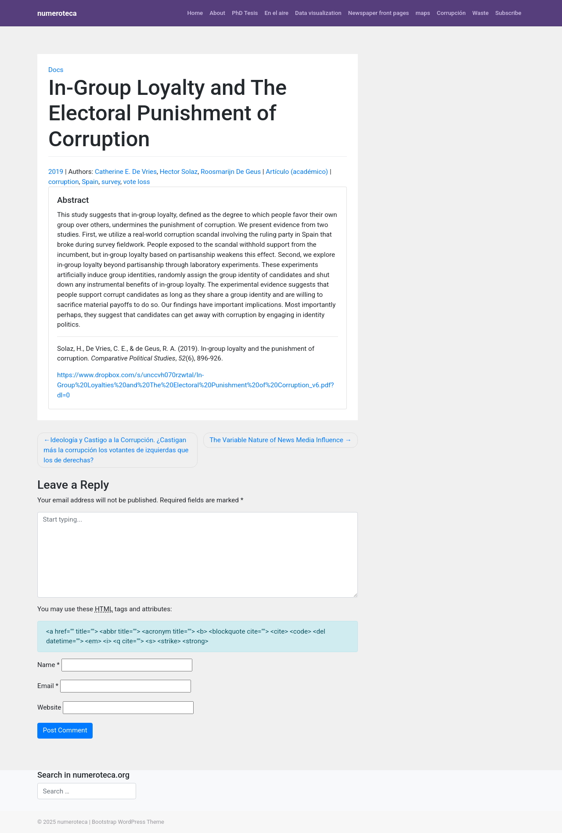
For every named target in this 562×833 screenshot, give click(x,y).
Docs (55, 70)
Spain (90, 182)
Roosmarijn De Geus (231, 172)
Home (195, 13)
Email (47, 686)
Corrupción (451, 13)
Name (48, 665)
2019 (55, 172)
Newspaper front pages (378, 13)
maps (423, 13)
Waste (480, 13)
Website (49, 707)
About (217, 13)
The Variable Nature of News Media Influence (276, 440)
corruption (63, 182)
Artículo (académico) (297, 172)
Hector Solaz (179, 172)
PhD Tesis (245, 13)
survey (110, 182)
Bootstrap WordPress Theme (128, 822)
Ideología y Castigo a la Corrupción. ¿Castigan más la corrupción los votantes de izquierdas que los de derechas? (115, 450)
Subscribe (508, 13)
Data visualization (318, 13)
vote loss (136, 182)
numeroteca (57, 13)
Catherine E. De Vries (126, 172)
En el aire (276, 13)
